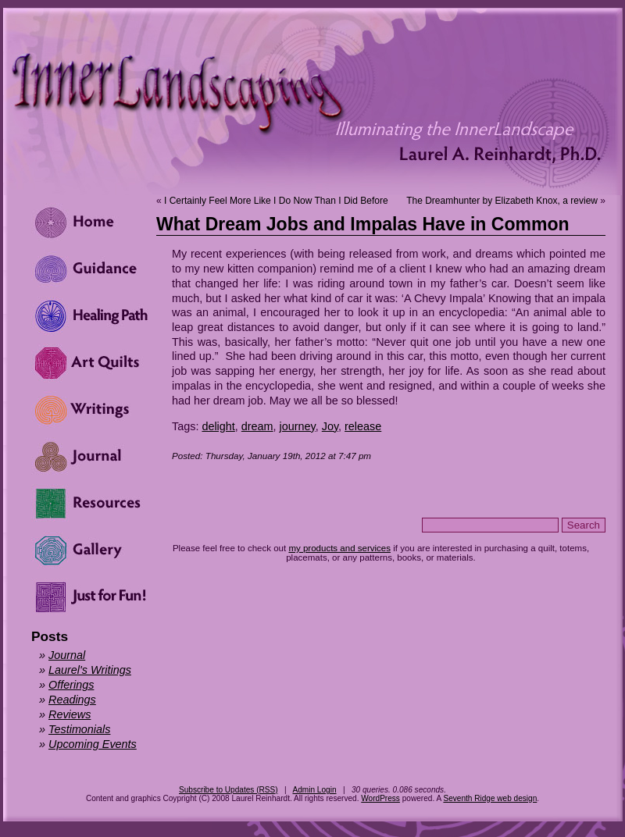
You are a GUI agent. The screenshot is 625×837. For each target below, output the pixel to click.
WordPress (380, 798)
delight (218, 426)
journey (298, 426)
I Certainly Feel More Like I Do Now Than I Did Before (276, 200)
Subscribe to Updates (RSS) (228, 789)
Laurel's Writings (89, 670)
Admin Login (314, 789)
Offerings (71, 685)
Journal (66, 655)
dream (257, 426)
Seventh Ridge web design (490, 798)
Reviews (69, 714)
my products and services (339, 548)
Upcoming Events (92, 744)
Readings (72, 699)
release (363, 426)
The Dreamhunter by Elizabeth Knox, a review (502, 200)
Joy (330, 426)
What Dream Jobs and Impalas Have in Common (363, 224)
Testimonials (79, 729)
